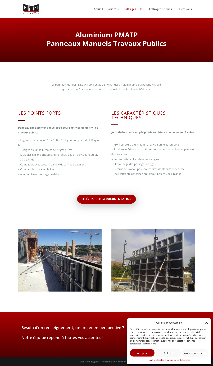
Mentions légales (156, 360)
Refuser (168, 353)
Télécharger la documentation (106, 199)
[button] (206, 322)
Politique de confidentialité (177, 360)
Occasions (185, 9)
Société (111, 9)
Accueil (98, 9)
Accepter (142, 353)
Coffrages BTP (133, 9)
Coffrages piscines (160, 9)
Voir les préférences (195, 353)
